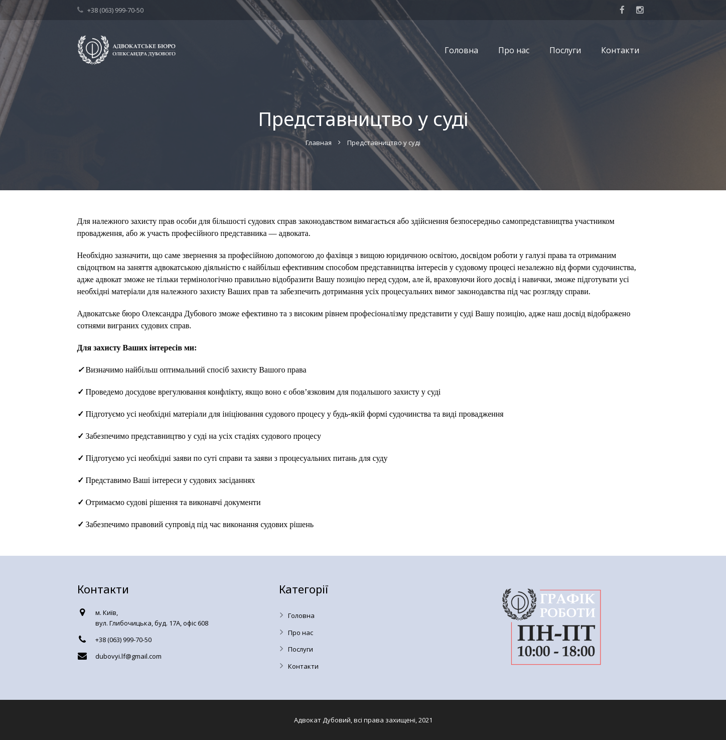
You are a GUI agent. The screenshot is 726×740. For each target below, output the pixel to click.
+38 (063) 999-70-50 (115, 10)
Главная (319, 142)
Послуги (300, 649)
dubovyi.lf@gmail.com (128, 656)
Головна (301, 615)
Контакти (303, 666)
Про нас (300, 632)
